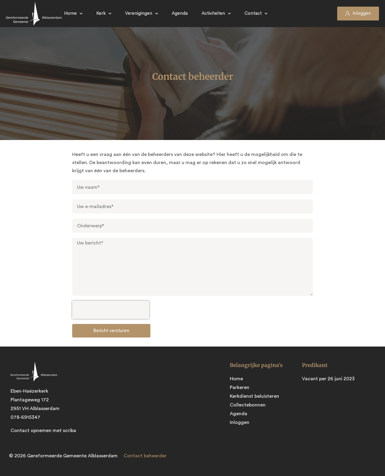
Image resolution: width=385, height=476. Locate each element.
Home (73, 13)
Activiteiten (216, 13)
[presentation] (110, 310)
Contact (256, 13)
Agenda (180, 13)
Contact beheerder (145, 455)
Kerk (103, 13)
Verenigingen (141, 13)
